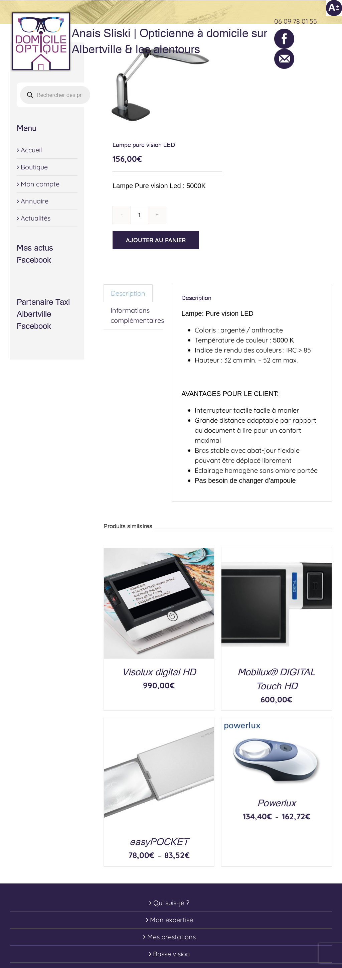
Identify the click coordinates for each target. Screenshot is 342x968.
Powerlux (276, 803)
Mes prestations (171, 937)
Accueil (31, 150)
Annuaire (34, 201)
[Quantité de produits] (139, 215)
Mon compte (40, 184)
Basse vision (171, 954)
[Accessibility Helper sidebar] (334, 8)
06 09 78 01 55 (295, 21)
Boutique (34, 167)
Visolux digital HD (159, 672)
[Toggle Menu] (327, 41)
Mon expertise (171, 920)
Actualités (35, 218)
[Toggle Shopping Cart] (299, 41)
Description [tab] (128, 293)
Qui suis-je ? (171, 902)
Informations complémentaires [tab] (137, 315)
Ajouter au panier (156, 240)
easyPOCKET (159, 841)
